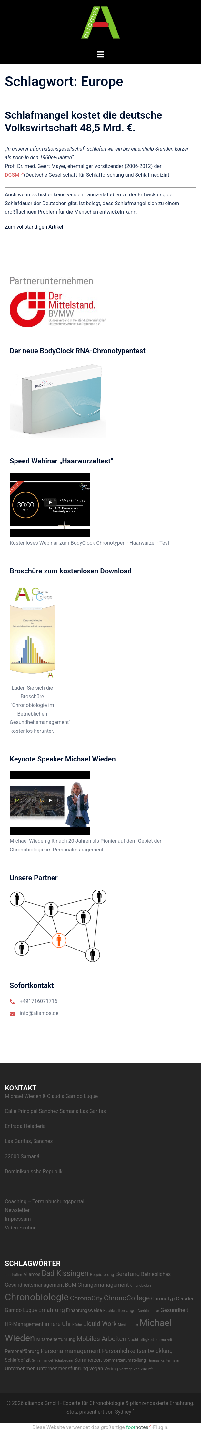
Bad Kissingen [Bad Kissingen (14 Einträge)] (65, 1273)
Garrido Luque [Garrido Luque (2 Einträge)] (148, 1311)
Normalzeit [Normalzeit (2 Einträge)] (163, 1340)
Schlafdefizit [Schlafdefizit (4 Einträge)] (18, 1360)
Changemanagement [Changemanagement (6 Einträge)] (103, 1284)
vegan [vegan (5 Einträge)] (96, 1369)
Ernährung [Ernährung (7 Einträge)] (51, 1310)
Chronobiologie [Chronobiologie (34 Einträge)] (37, 1297)
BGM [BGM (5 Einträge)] (70, 1285)
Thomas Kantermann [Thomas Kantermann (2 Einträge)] (163, 1360)
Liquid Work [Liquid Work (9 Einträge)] (100, 1324)
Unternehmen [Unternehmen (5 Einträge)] (20, 1369)
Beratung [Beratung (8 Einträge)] (127, 1274)
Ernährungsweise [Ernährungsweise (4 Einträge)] (84, 1310)
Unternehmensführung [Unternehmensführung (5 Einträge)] (62, 1369)
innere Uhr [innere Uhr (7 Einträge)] (58, 1323)
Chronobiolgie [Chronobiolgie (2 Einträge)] (141, 1285)
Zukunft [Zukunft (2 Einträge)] (147, 1369)
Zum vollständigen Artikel (34, 227)
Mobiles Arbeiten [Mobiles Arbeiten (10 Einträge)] (101, 1339)
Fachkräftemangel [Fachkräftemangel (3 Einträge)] (119, 1310)
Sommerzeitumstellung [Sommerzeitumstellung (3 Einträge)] (124, 1360)
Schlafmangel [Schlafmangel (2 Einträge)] (42, 1360)
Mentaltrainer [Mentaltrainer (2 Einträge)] (128, 1325)
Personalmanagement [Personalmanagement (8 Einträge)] (71, 1351)
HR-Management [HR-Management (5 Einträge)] (24, 1324)
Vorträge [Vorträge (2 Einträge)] (126, 1369)
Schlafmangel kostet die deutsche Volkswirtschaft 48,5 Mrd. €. (83, 121)
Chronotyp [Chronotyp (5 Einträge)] (163, 1299)
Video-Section (21, 1228)
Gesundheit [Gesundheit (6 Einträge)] (174, 1310)
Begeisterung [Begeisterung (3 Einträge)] (102, 1274)
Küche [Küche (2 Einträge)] (77, 1325)
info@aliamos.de (39, 1013)
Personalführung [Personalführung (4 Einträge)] (22, 1351)
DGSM (14, 175)
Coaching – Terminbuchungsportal (44, 1201)
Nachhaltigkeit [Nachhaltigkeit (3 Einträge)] (141, 1339)
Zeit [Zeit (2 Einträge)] (137, 1369)
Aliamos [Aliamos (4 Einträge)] (31, 1274)
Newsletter (17, 1210)
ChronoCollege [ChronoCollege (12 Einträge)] (127, 1298)
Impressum (18, 1219)
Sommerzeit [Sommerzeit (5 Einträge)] (88, 1360)
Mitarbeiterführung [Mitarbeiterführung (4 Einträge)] (55, 1339)
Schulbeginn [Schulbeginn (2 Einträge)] (63, 1360)
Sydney (125, 1412)
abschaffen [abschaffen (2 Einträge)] (13, 1275)
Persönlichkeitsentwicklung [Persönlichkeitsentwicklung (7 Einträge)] (137, 1350)
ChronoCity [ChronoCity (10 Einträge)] (86, 1298)
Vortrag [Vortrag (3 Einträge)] (111, 1369)
